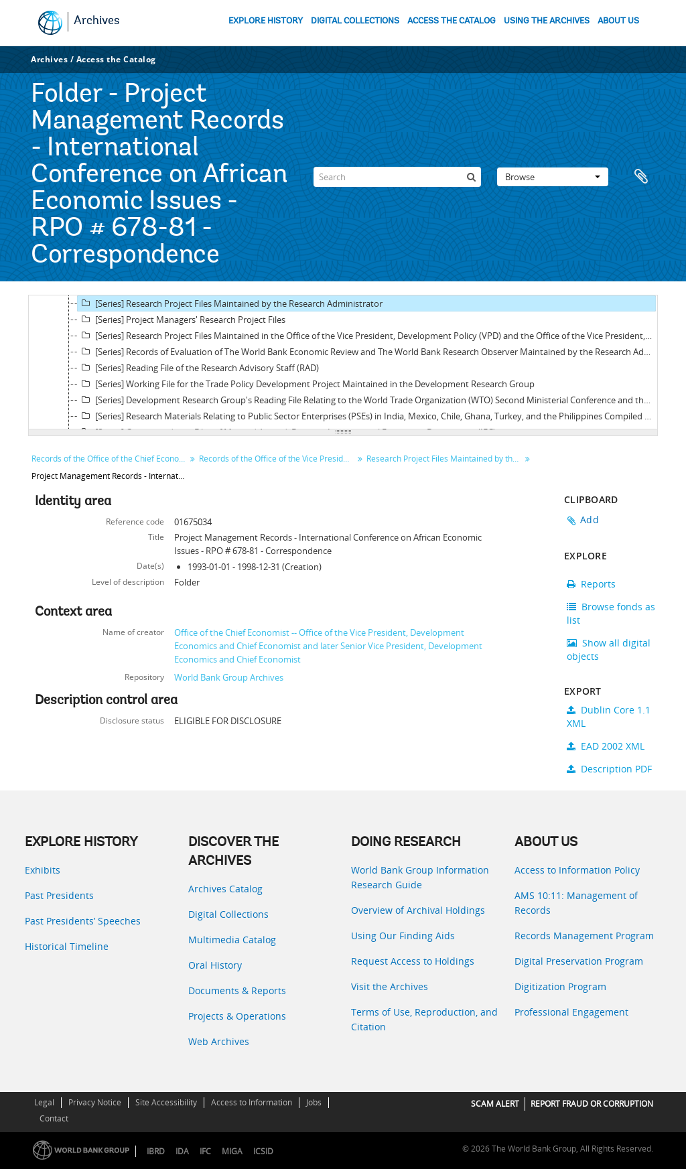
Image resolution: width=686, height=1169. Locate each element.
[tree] (343, 362)
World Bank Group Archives (228, 677)
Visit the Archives (389, 986)
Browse (552, 177)
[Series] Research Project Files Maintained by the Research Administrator (230, 303)
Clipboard (641, 177)
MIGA (232, 1151)
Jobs (314, 1102)
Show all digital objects (608, 649)
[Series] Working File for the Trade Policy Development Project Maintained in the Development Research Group (306, 384)
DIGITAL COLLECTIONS (355, 21)
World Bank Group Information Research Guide (420, 877)
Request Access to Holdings (412, 961)
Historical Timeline (67, 946)
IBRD (156, 1151)
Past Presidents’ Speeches (83, 920)
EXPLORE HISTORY (265, 21)
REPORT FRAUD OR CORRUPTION (592, 1103)
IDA (182, 1151)
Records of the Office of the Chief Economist (110, 458)
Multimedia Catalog (232, 939)
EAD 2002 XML (605, 746)
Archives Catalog (225, 888)
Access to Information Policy (577, 870)
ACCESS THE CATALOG (451, 21)
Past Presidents (59, 895)
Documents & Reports (237, 990)
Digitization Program (560, 986)
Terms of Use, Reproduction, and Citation (424, 1019)
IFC (205, 1151)
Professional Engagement (571, 1012)
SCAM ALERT (495, 1103)
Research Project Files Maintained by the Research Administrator (445, 458)
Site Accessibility (166, 1102)
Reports (591, 583)
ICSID (263, 1151)
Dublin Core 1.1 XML (608, 716)
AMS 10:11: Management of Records (576, 902)
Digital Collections (228, 914)
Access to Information (251, 1102)
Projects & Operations (237, 1016)
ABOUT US (618, 21)
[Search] (397, 177)
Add (589, 519)
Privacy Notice (94, 1102)
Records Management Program (584, 935)
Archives (97, 21)
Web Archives (218, 1041)
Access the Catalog (116, 59)
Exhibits (42, 870)
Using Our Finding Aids (403, 935)
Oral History (215, 965)
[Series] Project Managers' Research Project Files (181, 320)
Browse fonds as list (611, 613)
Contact (54, 1118)
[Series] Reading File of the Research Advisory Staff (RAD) (198, 368)
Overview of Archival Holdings (418, 910)
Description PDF (609, 768)
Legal (44, 1102)
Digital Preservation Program (578, 961)
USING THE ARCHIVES (547, 21)
